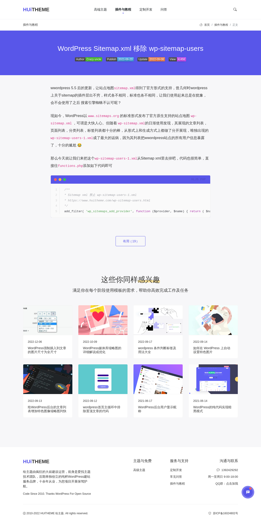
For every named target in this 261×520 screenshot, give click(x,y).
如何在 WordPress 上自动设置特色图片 (211, 350)
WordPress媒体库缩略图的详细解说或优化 (102, 350)
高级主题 (139, 470)
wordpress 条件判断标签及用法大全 (157, 350)
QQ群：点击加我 (227, 483)
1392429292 (227, 470)
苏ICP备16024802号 (223, 513)
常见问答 (176, 476)
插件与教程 (123, 9)
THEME (36, 9)
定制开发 (145, 9)
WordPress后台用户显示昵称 (157, 409)
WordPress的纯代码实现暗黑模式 (212, 409)
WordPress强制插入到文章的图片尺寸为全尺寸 (47, 350)
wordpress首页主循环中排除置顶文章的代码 (101, 409)
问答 (164, 9)
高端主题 (100, 9)
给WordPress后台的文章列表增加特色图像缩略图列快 (47, 409)
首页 (207, 24)
